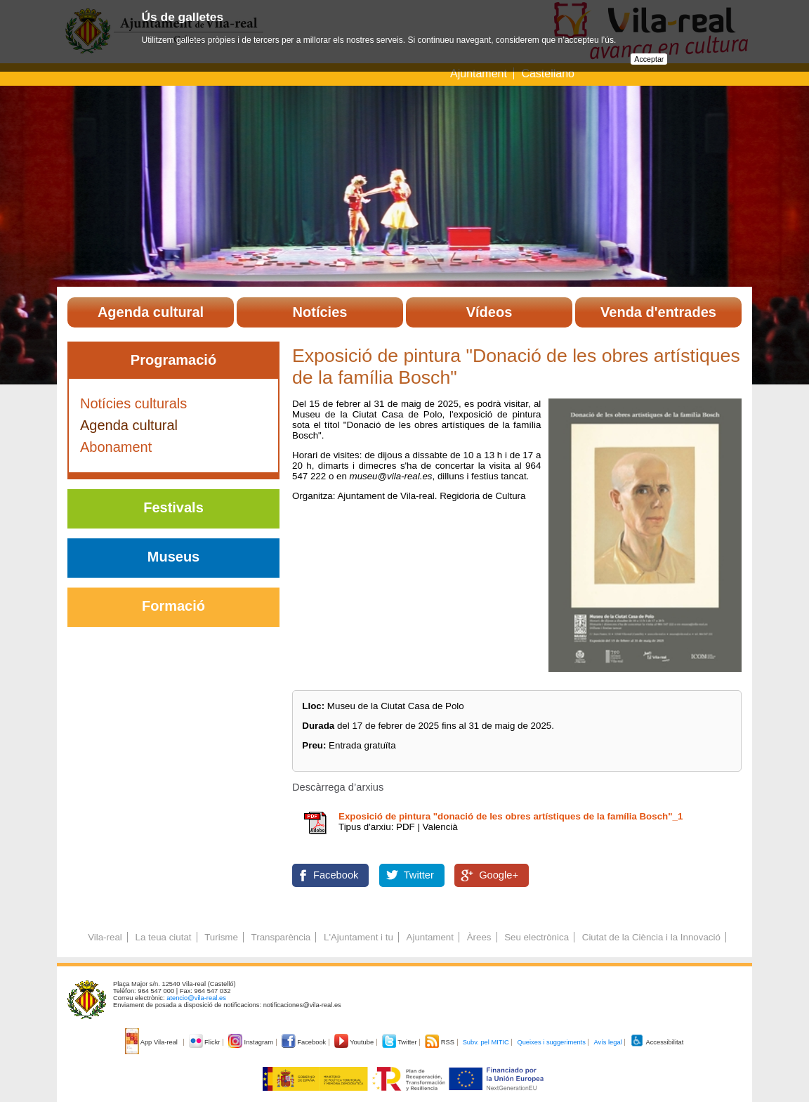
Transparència (281, 937)
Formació (173, 606)
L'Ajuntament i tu (358, 937)
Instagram (251, 1042)
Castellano (547, 73)
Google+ (498, 875)
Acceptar (649, 59)
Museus (173, 556)
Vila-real (105, 937)
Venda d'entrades (658, 312)
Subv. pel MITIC (486, 1042)
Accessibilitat (656, 1042)
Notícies (320, 312)
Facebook (335, 875)
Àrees (479, 937)
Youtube (355, 1042)
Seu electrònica (536, 937)
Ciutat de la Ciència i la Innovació (651, 937)
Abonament (116, 447)
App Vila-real (152, 1042)
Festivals (173, 507)
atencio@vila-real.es (196, 997)
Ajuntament (478, 73)
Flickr (205, 1042)
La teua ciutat (163, 937)
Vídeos (489, 312)
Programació (173, 360)
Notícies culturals (133, 403)
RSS (440, 1042)
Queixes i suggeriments (551, 1042)
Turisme (221, 937)
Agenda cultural (151, 312)
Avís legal (607, 1042)
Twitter (419, 875)
